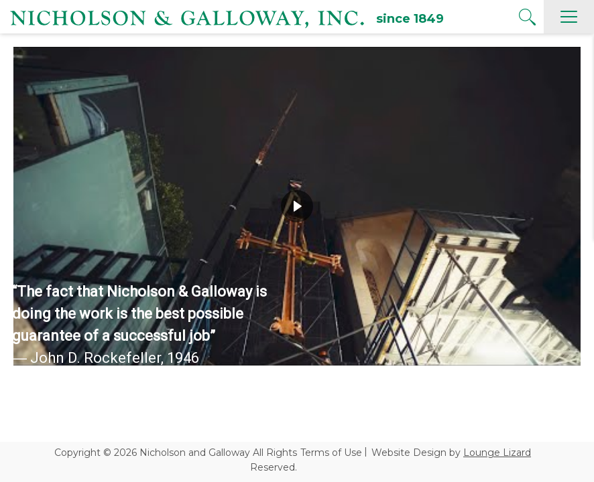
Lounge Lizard (497, 453)
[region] (297, 206)
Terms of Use (331, 453)
